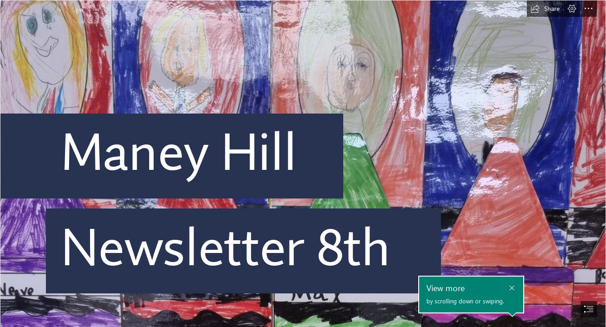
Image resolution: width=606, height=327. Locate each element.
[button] (545, 8)
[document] (303, 163)
